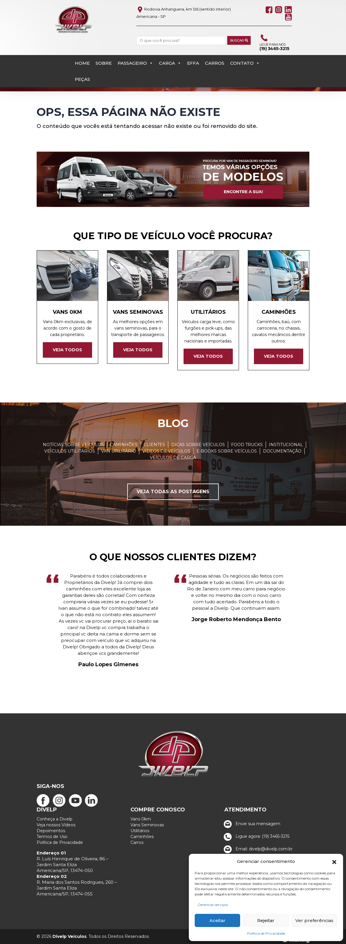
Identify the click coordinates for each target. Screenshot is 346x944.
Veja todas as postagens (173, 491)
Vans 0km (140, 819)
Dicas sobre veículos (198, 444)
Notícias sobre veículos (73, 444)
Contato (245, 63)
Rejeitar (265, 920)
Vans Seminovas (147, 825)
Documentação (282, 451)
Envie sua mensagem (250, 823)
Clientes (154, 444)
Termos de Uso (52, 836)
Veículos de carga (173, 457)
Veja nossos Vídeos (56, 825)
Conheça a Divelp (54, 819)
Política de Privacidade (266, 933)
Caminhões (124, 444)
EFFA (193, 63)
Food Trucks (247, 444)
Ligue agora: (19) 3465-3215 (255, 836)
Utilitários (139, 830)
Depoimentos (51, 830)
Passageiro (135, 63)
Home (82, 63)
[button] (334, 861)
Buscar (239, 40)
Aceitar (217, 920)
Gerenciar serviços (213, 904)
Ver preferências (314, 920)
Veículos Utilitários (69, 451)
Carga (170, 63)
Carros (214, 63)
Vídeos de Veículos (166, 451)
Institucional (286, 444)
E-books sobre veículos (226, 451)
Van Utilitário (118, 451)
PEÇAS (82, 79)
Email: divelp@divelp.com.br (257, 849)
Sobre (104, 63)
